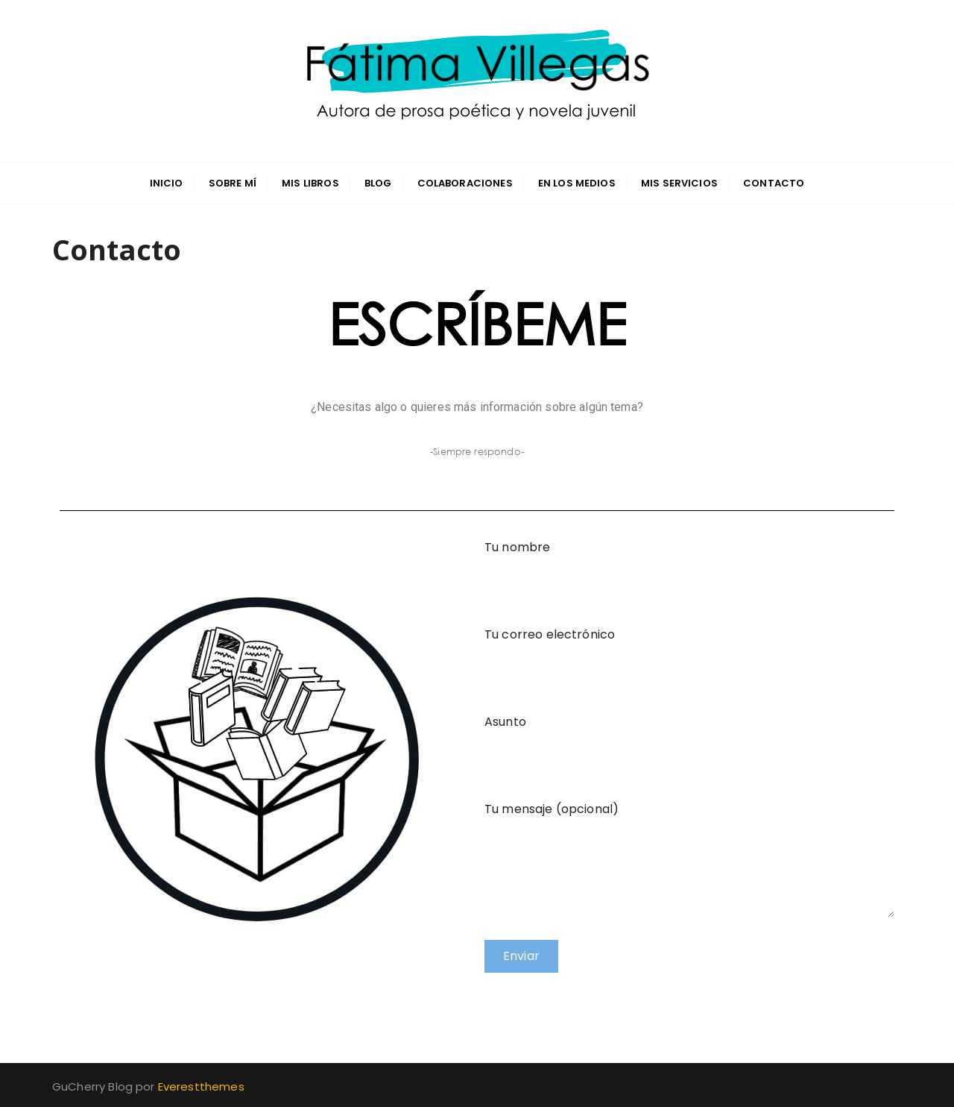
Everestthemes (201, 1086)
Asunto (689, 737)
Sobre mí (232, 183)
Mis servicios (679, 183)
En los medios (577, 183)
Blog (378, 183)
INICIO (166, 183)
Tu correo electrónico (689, 650)
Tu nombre (689, 563)
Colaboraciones (465, 183)
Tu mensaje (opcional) (689, 819)
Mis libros (310, 183)
